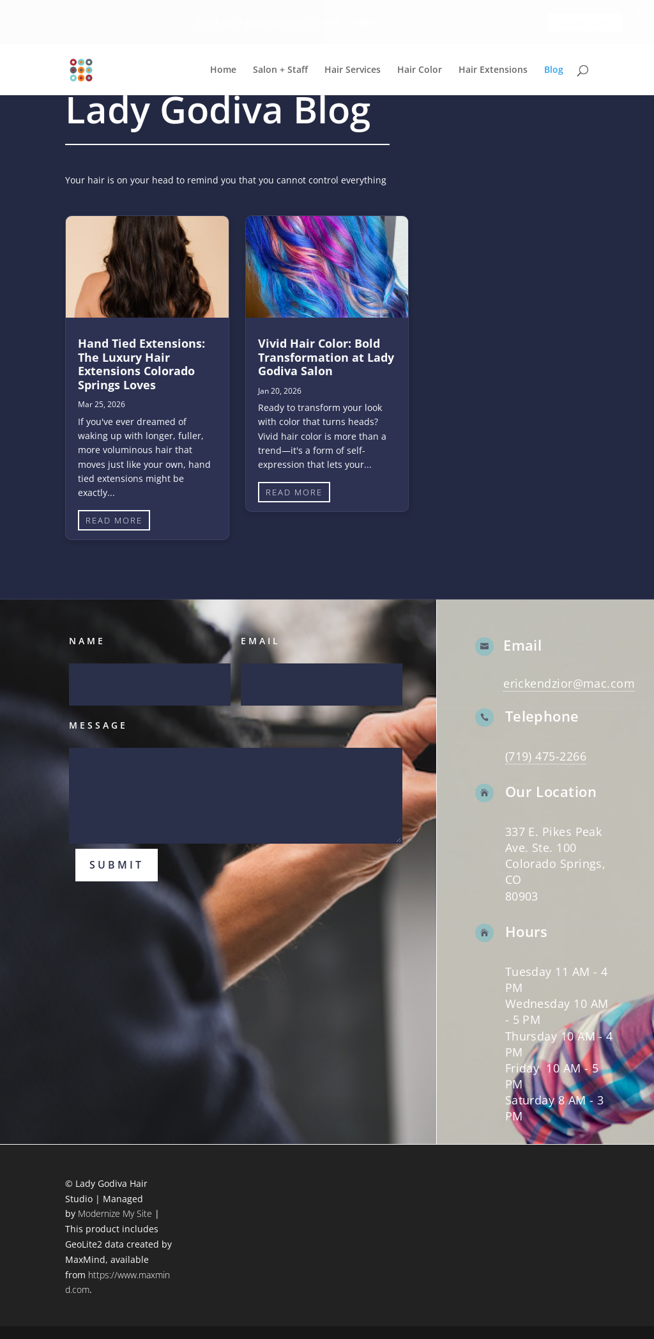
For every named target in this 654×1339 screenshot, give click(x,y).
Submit (116, 865)
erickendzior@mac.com (569, 683)
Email (260, 641)
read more (114, 520)
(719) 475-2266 (545, 756)
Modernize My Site (115, 1213)
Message (98, 725)
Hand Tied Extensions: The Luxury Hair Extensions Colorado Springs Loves (141, 364)
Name (87, 641)
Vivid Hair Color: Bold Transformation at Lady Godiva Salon (326, 357)
